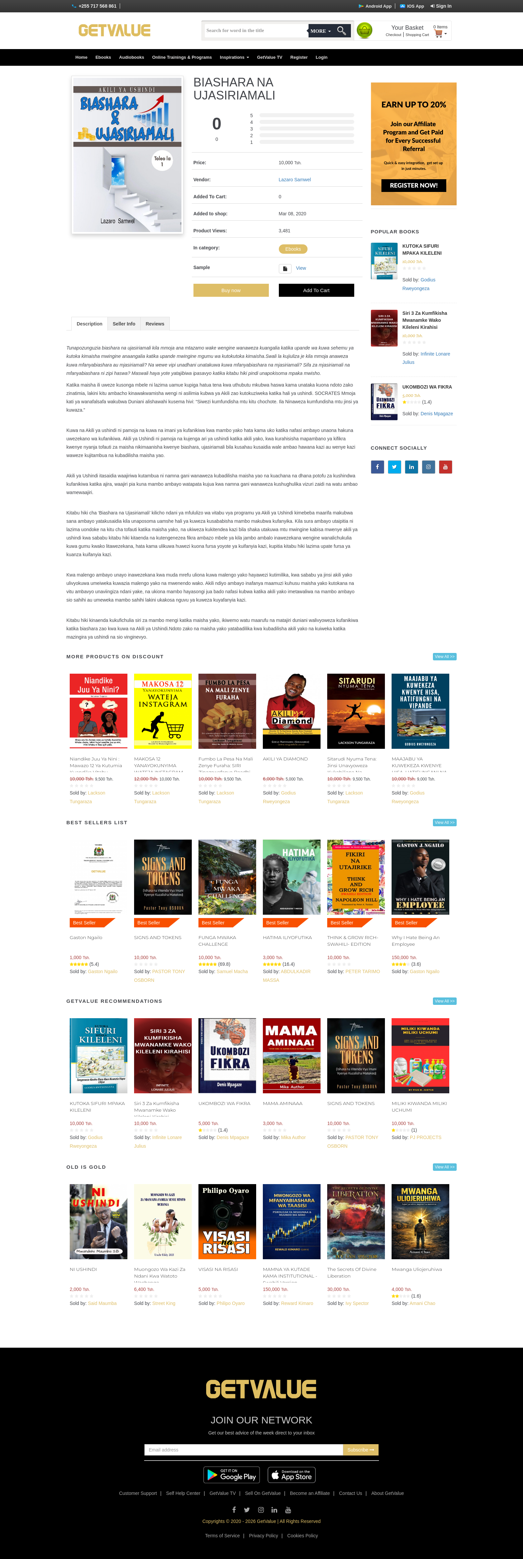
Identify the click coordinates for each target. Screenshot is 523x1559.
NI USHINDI (83, 1269)
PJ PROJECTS (426, 1137)
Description (89, 323)
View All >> (445, 656)
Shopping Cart (417, 35)
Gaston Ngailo (86, 937)
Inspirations (234, 57)
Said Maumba (102, 1303)
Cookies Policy (302, 1535)
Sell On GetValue (263, 1493)
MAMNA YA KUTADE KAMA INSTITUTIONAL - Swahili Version (290, 1276)
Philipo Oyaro (231, 1303)
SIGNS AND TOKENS (157, 937)
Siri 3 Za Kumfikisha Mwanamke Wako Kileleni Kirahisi (425, 320)
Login (322, 57)
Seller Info (124, 323)
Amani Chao (422, 1303)
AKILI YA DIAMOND (285, 759)
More (321, 31)
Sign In (441, 6)
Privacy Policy (263, 1535)
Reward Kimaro (297, 1303)
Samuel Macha (232, 971)
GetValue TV (270, 57)
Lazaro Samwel (295, 179)
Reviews (155, 323)
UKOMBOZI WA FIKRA (427, 387)
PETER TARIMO (363, 971)
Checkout (393, 35)
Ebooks (103, 57)
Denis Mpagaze (437, 413)
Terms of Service (222, 1535)
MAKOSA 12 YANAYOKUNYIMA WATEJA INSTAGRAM (158, 765)
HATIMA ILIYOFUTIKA (287, 937)
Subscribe (361, 1450)
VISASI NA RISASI (218, 1269)
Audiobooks (131, 57)
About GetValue (387, 1493)
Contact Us (350, 1493)
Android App (375, 6)
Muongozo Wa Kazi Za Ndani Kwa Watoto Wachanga (159, 1276)
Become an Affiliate (310, 1493)
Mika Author (293, 1137)
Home (81, 57)
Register (299, 57)
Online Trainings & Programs (182, 57)
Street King (163, 1303)
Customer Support (138, 1493)
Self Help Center (183, 1493)
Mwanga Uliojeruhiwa (417, 1269)
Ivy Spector (357, 1303)
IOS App (412, 6)
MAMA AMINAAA (283, 1103)
